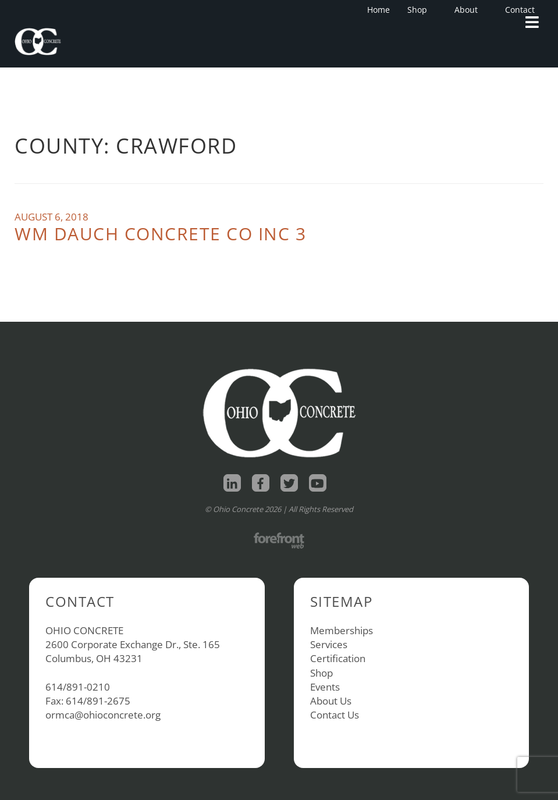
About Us (330, 700)
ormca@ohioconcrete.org (103, 714)
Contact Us (334, 714)
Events (325, 687)
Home (378, 9)
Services (328, 644)
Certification (337, 658)
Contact (520, 9)
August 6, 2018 (51, 216)
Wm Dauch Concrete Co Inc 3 (160, 234)
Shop (420, 9)
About (469, 9)
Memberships (341, 630)
